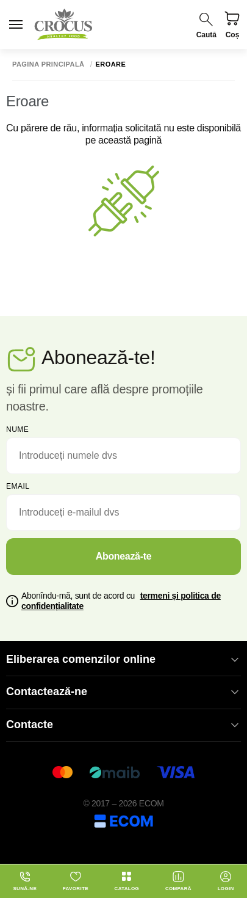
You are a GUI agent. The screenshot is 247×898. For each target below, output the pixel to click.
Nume (17, 429)
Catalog (127, 881)
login (226, 881)
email (18, 486)
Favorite (75, 881)
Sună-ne (25, 881)
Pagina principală (48, 64)
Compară (178, 881)
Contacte (123, 724)
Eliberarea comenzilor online (123, 659)
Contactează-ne (123, 691)
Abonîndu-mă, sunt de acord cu (121, 601)
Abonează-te (124, 556)
